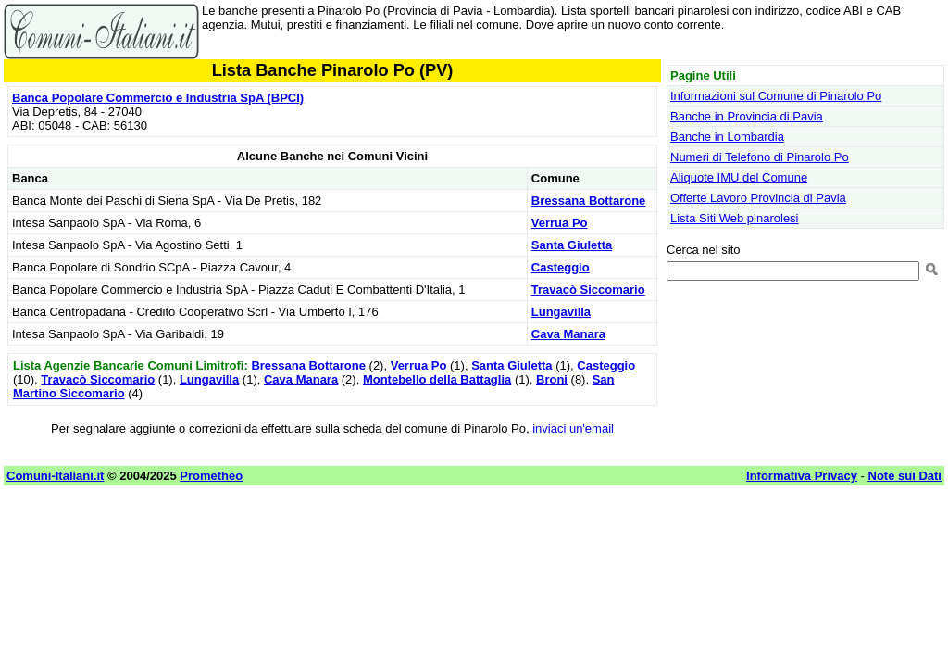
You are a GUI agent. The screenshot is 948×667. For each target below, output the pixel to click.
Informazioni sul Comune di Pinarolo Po (775, 96)
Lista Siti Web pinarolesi (734, 218)
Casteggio (560, 267)
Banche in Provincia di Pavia (746, 116)
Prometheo (211, 476)
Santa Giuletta (571, 245)
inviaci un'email (573, 428)
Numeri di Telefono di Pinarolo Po (759, 157)
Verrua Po (559, 223)
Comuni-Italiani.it (55, 476)
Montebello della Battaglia (437, 379)
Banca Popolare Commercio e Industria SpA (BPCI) (158, 98)
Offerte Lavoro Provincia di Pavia (758, 198)
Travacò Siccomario (588, 289)
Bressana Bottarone (588, 201)
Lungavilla (561, 312)
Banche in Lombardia (727, 137)
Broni (552, 379)
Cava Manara (568, 334)
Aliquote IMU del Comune (738, 177)
